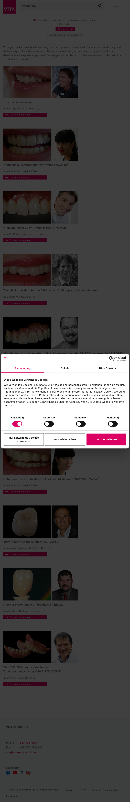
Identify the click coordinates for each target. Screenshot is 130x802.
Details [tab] (65, 368)
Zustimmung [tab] (22, 368)
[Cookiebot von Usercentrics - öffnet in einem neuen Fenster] (111, 358)
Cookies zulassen (106, 439)
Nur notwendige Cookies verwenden (24, 439)
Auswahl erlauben (65, 439)
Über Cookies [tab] (107, 368)
